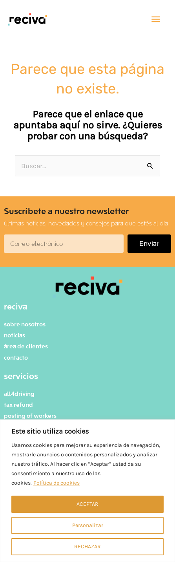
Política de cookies (56, 483)
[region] (87, 490)
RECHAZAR (87, 546)
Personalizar (87, 525)
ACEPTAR (87, 504)
